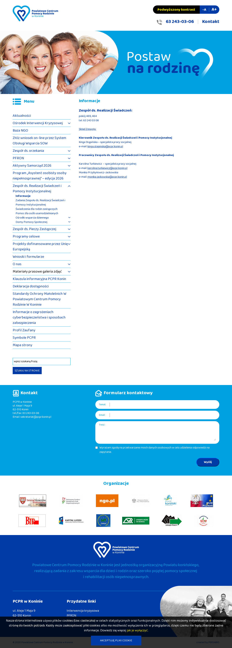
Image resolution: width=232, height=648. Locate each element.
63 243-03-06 (180, 21)
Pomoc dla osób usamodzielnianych (37, 213)
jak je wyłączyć (137, 630)
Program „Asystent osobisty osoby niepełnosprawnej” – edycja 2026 (40, 175)
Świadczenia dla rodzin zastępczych (36, 209)
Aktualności (22, 115)
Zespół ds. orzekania (28, 150)
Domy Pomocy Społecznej (31, 222)
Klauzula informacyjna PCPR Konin (39, 279)
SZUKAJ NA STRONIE (27, 370)
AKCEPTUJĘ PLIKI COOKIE (116, 640)
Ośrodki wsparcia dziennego (32, 218)
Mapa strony (22, 345)
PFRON (18, 158)
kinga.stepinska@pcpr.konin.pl (105, 146)
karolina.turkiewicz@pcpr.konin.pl (107, 168)
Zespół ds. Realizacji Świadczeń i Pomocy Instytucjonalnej (37, 188)
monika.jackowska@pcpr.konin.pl (107, 177)
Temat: (102, 405)
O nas (17, 264)
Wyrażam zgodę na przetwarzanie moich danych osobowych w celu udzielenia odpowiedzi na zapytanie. (155, 450)
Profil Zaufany (24, 330)
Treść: (102, 425)
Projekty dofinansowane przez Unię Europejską (40, 246)
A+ (214, 9)
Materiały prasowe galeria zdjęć (37, 271)
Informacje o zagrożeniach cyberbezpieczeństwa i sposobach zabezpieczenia (39, 317)
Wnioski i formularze (28, 256)
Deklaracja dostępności (31, 286)
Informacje (23, 196)
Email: (102, 415)
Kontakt (210, 21)
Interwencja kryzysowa (83, 610)
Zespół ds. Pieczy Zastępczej (34, 229)
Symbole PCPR (24, 337)
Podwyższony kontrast (176, 9)
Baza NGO (20, 130)
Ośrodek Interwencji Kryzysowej (38, 123)
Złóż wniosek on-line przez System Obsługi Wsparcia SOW (39, 140)
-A (204, 9)
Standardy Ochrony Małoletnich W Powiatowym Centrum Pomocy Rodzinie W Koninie (39, 299)
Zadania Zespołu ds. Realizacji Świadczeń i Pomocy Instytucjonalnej (40, 202)
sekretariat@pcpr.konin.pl (35, 417)
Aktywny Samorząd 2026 (32, 165)
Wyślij (208, 462)
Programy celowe (26, 236)
